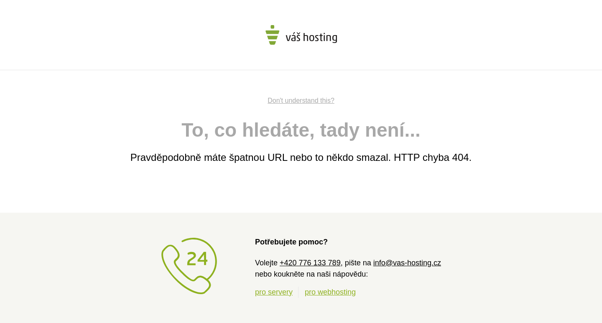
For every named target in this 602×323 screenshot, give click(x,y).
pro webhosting (330, 292)
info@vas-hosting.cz (407, 263)
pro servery (274, 292)
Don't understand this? (301, 100)
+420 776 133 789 (310, 263)
